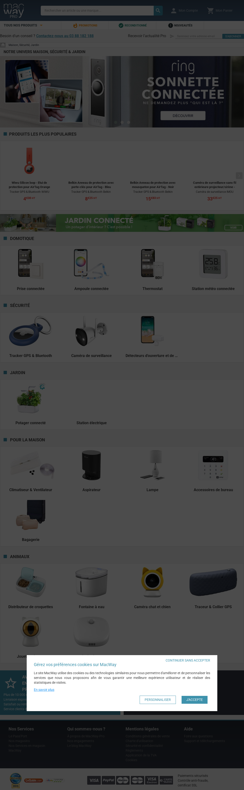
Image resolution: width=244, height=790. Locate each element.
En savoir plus (44, 690)
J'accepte (194, 700)
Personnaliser (158, 700)
